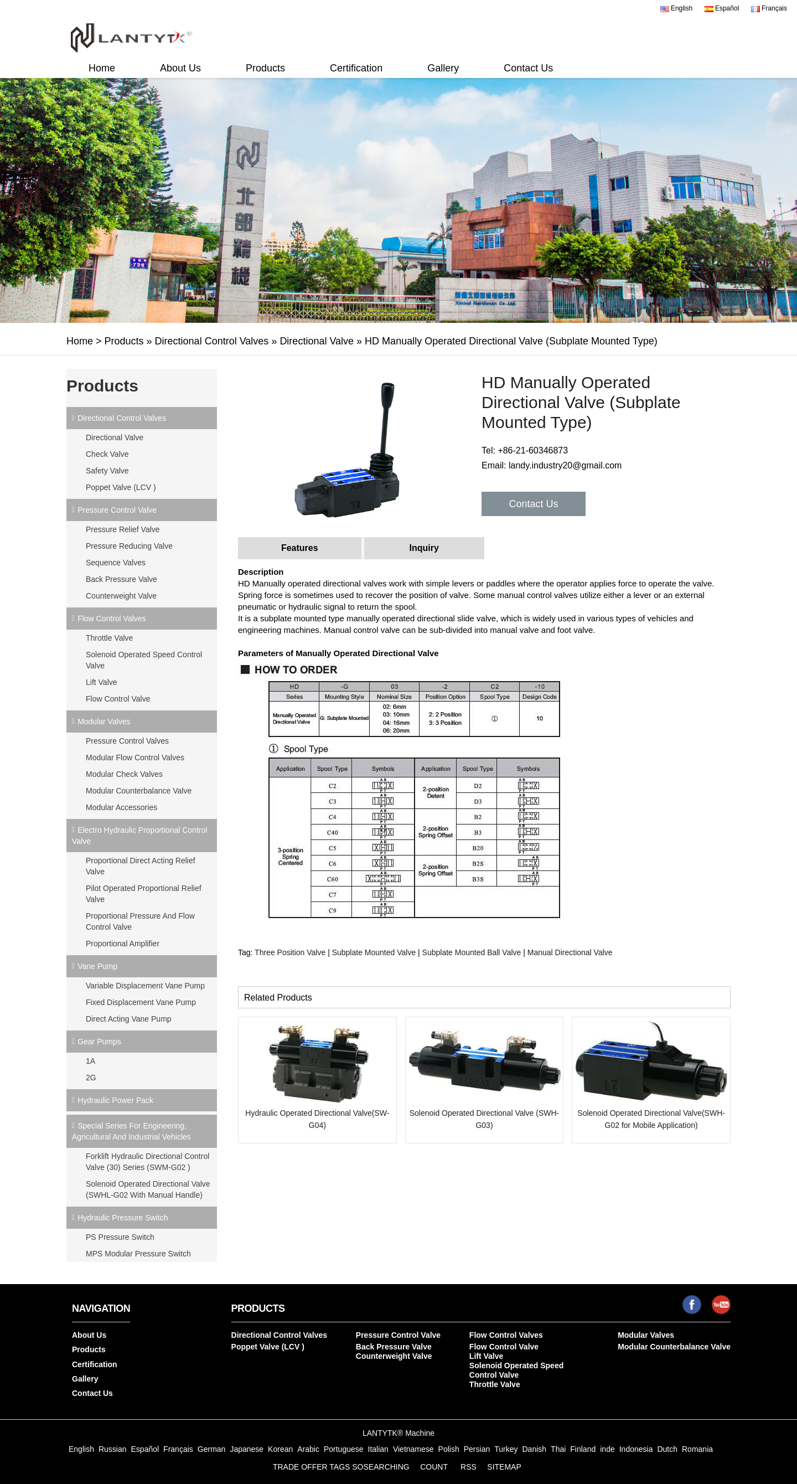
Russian (113, 1449)
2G (91, 1077)
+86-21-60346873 (533, 450)
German (212, 1449)
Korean (280, 1449)
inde (607, 1449)
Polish (448, 1449)
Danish (534, 1449)
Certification (356, 68)
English (676, 8)
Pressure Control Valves (127, 740)
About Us (180, 68)
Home (102, 68)
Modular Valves (103, 721)
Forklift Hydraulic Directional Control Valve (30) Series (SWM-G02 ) (147, 1162)
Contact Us (528, 68)
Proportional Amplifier (122, 943)
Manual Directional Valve (570, 952)
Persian (477, 1449)
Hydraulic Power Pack (115, 1100)
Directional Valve (317, 341)
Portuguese (344, 1449)
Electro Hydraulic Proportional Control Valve (139, 836)
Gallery (443, 68)
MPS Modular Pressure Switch (138, 1253)
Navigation (101, 1308)
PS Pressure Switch (120, 1237)
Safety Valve (107, 470)
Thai (558, 1449)
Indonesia (636, 1449)
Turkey (505, 1449)
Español (722, 8)
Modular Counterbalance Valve (139, 790)
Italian (378, 1449)
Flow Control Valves (111, 618)
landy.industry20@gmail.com (565, 465)
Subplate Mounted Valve (374, 952)
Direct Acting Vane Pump (129, 1018)
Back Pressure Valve (121, 579)
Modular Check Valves (124, 774)
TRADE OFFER (300, 1466)
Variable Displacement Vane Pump (145, 985)
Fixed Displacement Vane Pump (141, 1002)
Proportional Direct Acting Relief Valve (140, 866)
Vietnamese (413, 1449)
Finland (583, 1449)
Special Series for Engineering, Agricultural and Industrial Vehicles (131, 1131)
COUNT (434, 1466)
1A (90, 1061)
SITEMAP (504, 1466)
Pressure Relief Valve (123, 529)
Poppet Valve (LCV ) (121, 487)
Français (769, 8)
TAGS (339, 1466)
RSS (468, 1466)
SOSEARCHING (380, 1466)
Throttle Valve (109, 637)
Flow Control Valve (118, 698)
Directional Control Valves (212, 341)
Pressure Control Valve (117, 510)
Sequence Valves (116, 562)
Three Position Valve (290, 952)
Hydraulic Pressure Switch (122, 1217)
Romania (697, 1449)
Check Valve (107, 454)
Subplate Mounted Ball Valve (471, 952)
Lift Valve (101, 682)
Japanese (246, 1449)
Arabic (308, 1449)
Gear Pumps (99, 1041)
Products (265, 68)
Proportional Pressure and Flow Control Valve (140, 921)
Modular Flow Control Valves (135, 757)
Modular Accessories (121, 807)
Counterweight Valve (121, 595)
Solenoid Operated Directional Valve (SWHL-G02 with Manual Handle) (148, 1189)
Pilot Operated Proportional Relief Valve (143, 894)
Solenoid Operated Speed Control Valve (144, 660)
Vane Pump (97, 966)
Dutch (667, 1449)
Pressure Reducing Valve (129, 546)
